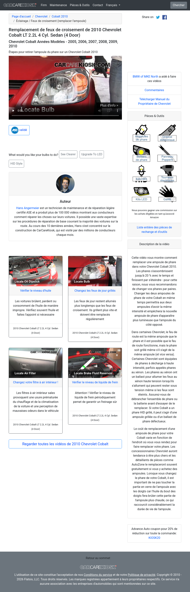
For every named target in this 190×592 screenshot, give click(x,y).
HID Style (16, 163)
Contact (98, 5)
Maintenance (58, 5)
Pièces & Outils (80, 5)
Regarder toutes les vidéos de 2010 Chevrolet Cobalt (65, 444)
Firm (44, 5)
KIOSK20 (154, 538)
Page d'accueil (21, 16)
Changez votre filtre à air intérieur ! (35, 382)
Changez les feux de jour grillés (95, 290)
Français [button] (112, 5)
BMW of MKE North (145, 76)
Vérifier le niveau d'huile (35, 290)
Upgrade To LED (91, 154)
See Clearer (68, 154)
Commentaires (154, 90)
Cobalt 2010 (60, 16)
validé (19, 130)
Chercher (179, 5)
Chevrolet (41, 16)
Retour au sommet (98, 558)
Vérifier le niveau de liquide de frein (95, 382)
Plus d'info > (109, 105)
